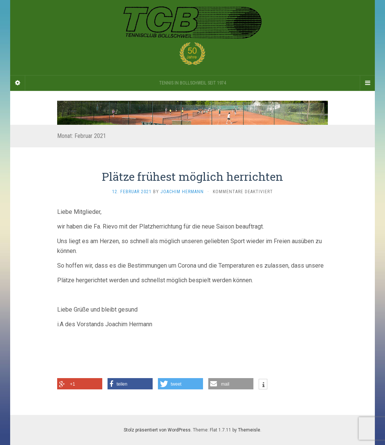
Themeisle (249, 430)
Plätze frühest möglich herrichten (192, 176)
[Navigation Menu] (367, 83)
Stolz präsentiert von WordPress (157, 430)
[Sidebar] (17, 83)
